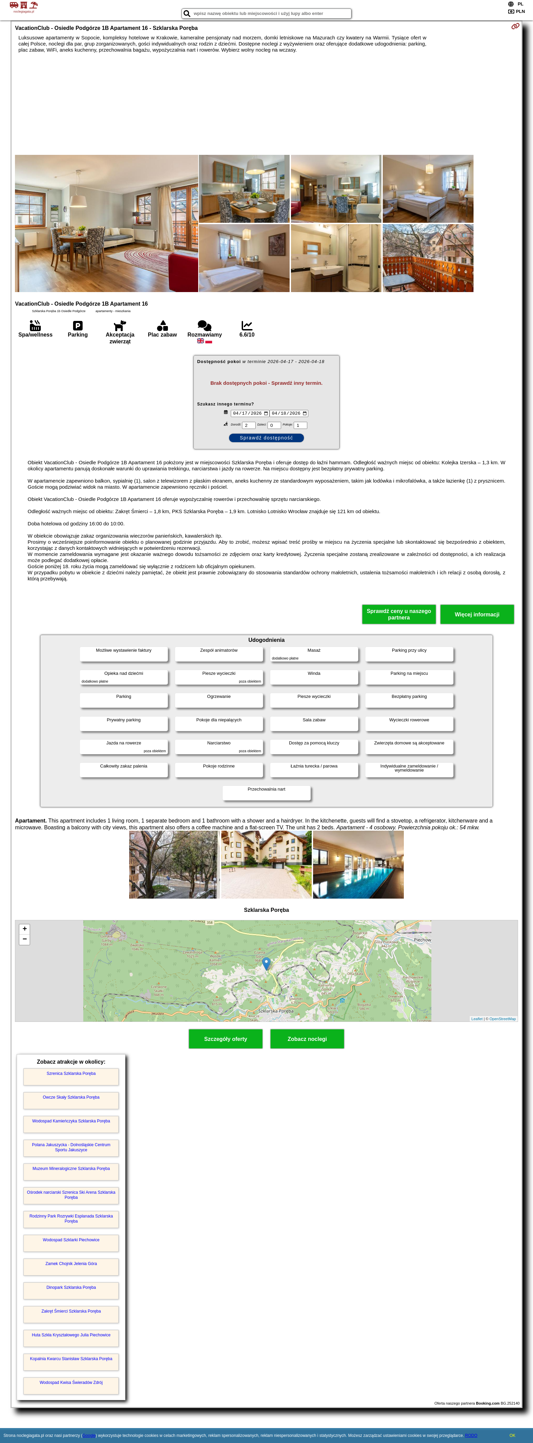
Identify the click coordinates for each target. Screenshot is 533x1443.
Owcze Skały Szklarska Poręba (71, 1097)
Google (89, 1435)
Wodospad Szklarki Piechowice (71, 1240)
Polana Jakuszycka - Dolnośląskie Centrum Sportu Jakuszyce (71, 1147)
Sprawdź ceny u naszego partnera (399, 614)
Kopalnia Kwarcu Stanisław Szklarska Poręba (71, 1358)
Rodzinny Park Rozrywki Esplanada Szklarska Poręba (71, 1218)
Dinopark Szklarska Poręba (71, 1287)
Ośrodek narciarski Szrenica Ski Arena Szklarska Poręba (71, 1195)
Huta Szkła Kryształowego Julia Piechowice (71, 1335)
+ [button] (24, 929)
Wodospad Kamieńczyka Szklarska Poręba (71, 1121)
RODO (471, 1435)
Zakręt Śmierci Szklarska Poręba (71, 1311)
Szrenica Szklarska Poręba (71, 1073)
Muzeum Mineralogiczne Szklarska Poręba (71, 1168)
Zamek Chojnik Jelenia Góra (71, 1263)
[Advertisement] (266, 103)
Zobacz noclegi (307, 1039)
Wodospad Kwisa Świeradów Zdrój (71, 1382)
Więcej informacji (477, 614)
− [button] (24, 940)
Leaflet (477, 1019)
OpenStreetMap (502, 1019)
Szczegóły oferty (225, 1039)
